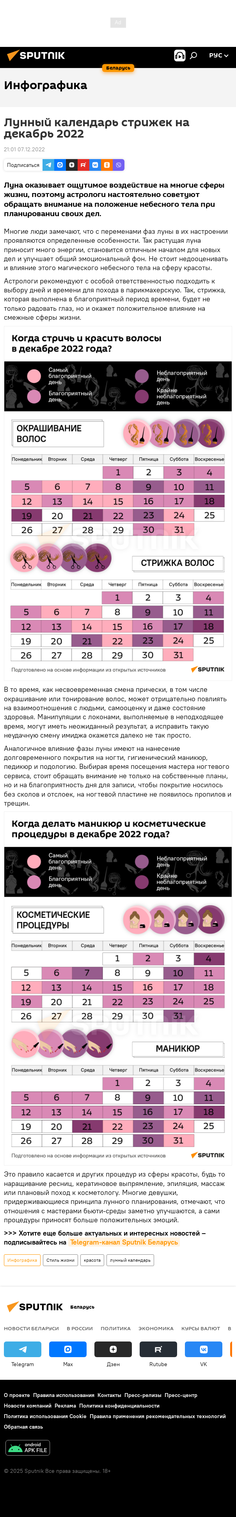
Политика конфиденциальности (119, 1405)
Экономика (156, 1328)
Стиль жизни (60, 1260)
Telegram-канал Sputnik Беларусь (124, 1242)
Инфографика (22, 1260)
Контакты (109, 1395)
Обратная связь (23, 1426)
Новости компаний (27, 1405)
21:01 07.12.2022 (24, 149)
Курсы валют (200, 1328)
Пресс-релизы (142, 1395)
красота (92, 1260)
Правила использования (63, 1395)
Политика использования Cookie (45, 1416)
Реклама (65, 1405)
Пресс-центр (181, 1395)
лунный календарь (130, 1260)
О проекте (17, 1395)
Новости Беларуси (31, 1328)
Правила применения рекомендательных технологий (158, 1416)
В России (80, 1328)
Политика (116, 1328)
